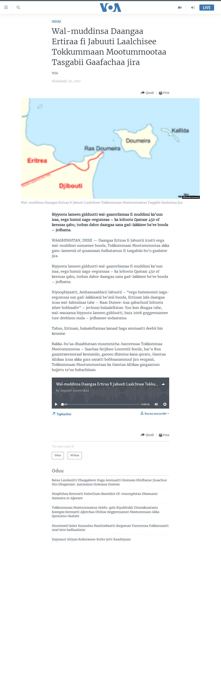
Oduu (56, 22)
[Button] (147, 93)
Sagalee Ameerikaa (74, 390)
